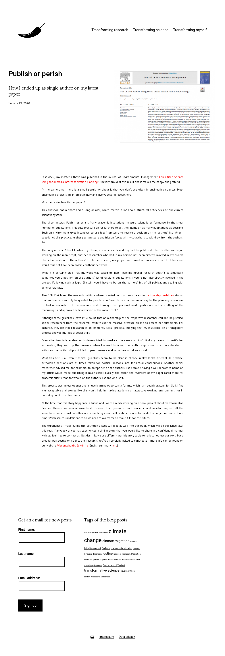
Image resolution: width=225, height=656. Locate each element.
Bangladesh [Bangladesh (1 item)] (93, 532)
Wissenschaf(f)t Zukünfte (72, 445)
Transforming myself (190, 30)
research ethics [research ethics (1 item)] (114, 559)
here (114, 445)
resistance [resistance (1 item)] (135, 559)
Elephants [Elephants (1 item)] (106, 548)
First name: (26, 529)
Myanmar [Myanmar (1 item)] (88, 559)
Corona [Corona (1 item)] (133, 541)
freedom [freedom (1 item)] (136, 548)
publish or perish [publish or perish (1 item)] (100, 559)
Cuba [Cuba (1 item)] (86, 548)
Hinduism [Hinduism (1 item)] (88, 554)
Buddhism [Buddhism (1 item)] (103, 532)
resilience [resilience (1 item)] (126, 559)
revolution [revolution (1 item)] (88, 565)
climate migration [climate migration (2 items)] (115, 541)
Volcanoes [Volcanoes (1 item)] (105, 577)
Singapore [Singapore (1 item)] (97, 565)
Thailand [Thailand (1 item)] (121, 565)
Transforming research (109, 30)
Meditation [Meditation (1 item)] (136, 554)
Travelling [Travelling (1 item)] (124, 571)
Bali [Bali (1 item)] (85, 532)
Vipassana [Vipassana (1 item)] (95, 577)
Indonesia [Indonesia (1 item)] (97, 554)
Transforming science (150, 30)
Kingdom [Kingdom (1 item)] (117, 554)
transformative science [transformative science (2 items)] (102, 570)
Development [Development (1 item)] (95, 548)
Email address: (29, 578)
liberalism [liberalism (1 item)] (126, 554)
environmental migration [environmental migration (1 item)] (121, 548)
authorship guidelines (160, 295)
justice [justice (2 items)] (108, 553)
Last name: (26, 554)
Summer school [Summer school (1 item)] (110, 565)
